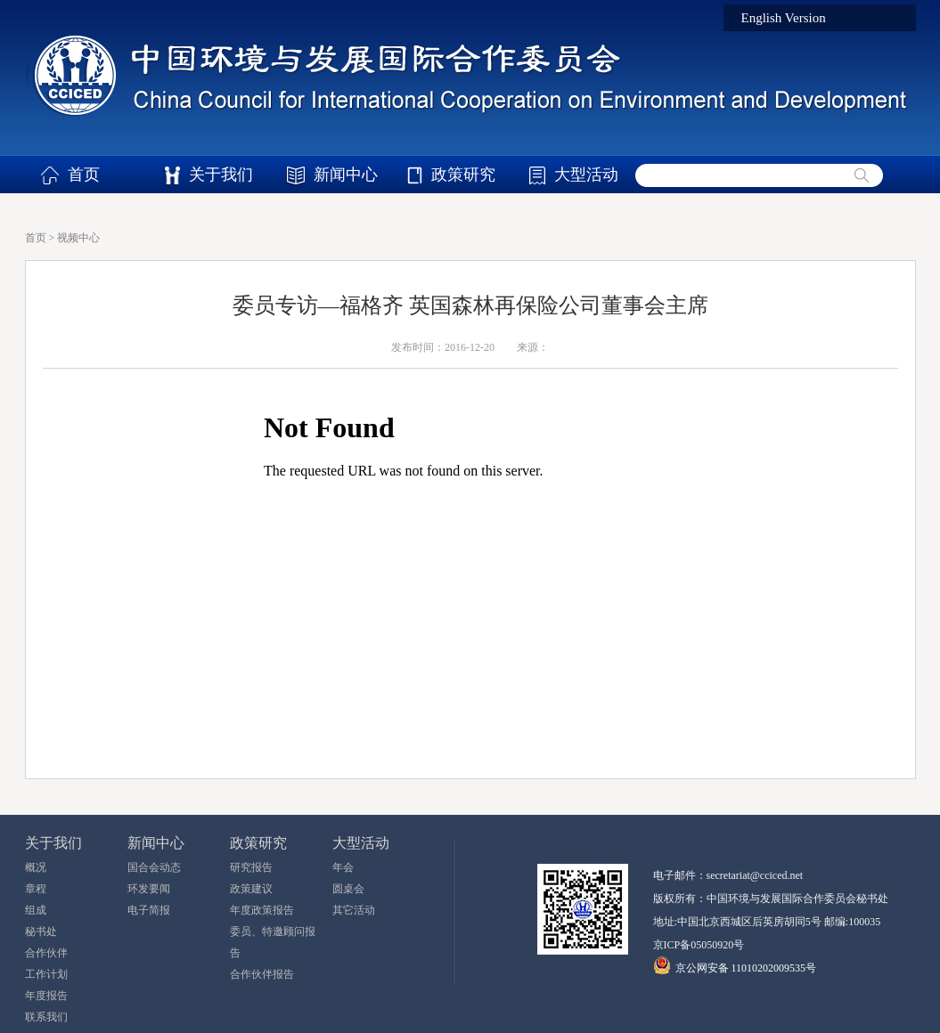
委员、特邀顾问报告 (272, 942)
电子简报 (148, 910)
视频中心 (78, 238)
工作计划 (46, 974)
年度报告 (46, 995)
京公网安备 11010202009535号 (746, 968)
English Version (783, 18)
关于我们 (221, 174)
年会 (343, 867)
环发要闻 (148, 889)
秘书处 (41, 931)
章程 (35, 889)
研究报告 (251, 867)
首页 (84, 174)
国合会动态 (154, 867)
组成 (35, 910)
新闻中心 (346, 174)
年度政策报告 (262, 910)
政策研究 (463, 174)
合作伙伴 (46, 953)
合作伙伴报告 (262, 974)
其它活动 (353, 910)
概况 (35, 867)
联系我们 (46, 1017)
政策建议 (251, 889)
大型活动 (586, 174)
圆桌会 (348, 889)
